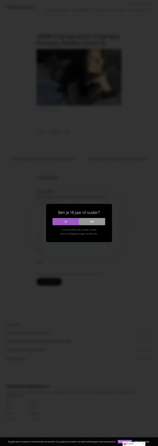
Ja (65, 221)
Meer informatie (141, 441)
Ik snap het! (125, 441)
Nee (92, 221)
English (128, 443)
